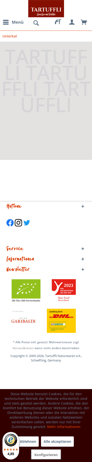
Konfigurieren (46, 454)
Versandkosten (23, 348)
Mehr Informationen (63, 426)
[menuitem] (13, 22)
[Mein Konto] (72, 22)
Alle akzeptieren (57, 441)
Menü (13, 21)
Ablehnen (28, 441)
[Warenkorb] (84, 22)
